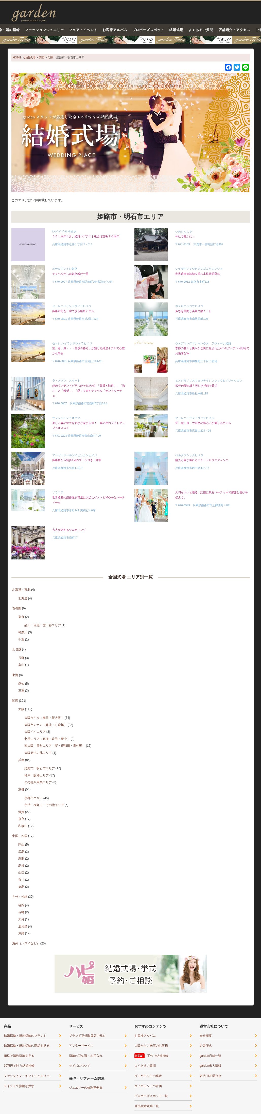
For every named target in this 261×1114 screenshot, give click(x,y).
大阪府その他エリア (38, 753)
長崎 (21, 912)
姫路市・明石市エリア (39, 768)
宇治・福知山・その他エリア (44, 805)
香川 (21, 879)
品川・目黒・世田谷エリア (42, 625)
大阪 (21, 709)
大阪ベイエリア (35, 732)
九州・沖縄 (19, 896)
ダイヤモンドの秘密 (148, 1076)
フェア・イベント (83, 30)
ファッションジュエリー (44, 30)
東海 (15, 675)
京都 (21, 789)
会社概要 (206, 1035)
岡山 (21, 844)
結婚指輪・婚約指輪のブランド (25, 1035)
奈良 (21, 819)
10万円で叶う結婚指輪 (19, 1065)
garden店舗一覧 (210, 1056)
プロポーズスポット (148, 30)
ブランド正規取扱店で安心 (87, 1035)
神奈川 (22, 632)
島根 (21, 865)
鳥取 (21, 858)
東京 (21, 617)
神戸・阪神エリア (36, 775)
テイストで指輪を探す (19, 1086)
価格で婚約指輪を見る (19, 1056)
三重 (21, 690)
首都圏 (16, 608)
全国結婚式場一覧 (146, 1106)
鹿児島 (22, 926)
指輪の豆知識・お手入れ (85, 1056)
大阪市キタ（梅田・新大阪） (44, 718)
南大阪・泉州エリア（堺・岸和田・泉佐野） (54, 745)
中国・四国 (19, 836)
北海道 (22, 598)
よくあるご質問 (200, 30)
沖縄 (21, 933)
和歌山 (22, 826)
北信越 (16, 649)
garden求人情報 (210, 1065)
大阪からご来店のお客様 (151, 1045)
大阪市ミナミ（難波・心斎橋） (45, 725)
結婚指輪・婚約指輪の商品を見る (26, 1045)
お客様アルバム (114, 30)
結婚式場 (176, 30)
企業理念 (206, 1045)
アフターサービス (81, 1045)
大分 (21, 919)
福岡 (21, 905)
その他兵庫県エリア (38, 782)
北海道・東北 (21, 589)
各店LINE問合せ (211, 1076)
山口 (21, 872)
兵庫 (21, 760)
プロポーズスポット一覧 (151, 1096)
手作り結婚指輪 (157, 1056)
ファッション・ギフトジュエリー (26, 1076)
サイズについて (79, 1065)
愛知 (21, 683)
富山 (21, 665)
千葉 (21, 639)
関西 (15, 701)
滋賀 (21, 812)
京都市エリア (33, 798)
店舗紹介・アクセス (234, 30)
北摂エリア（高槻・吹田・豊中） (47, 739)
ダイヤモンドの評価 (148, 1086)
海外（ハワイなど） (26, 943)
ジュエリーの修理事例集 (85, 1087)
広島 (21, 851)
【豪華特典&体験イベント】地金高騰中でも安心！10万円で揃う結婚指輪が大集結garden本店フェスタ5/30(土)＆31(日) (130, 40)
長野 (21, 658)
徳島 (21, 887)
